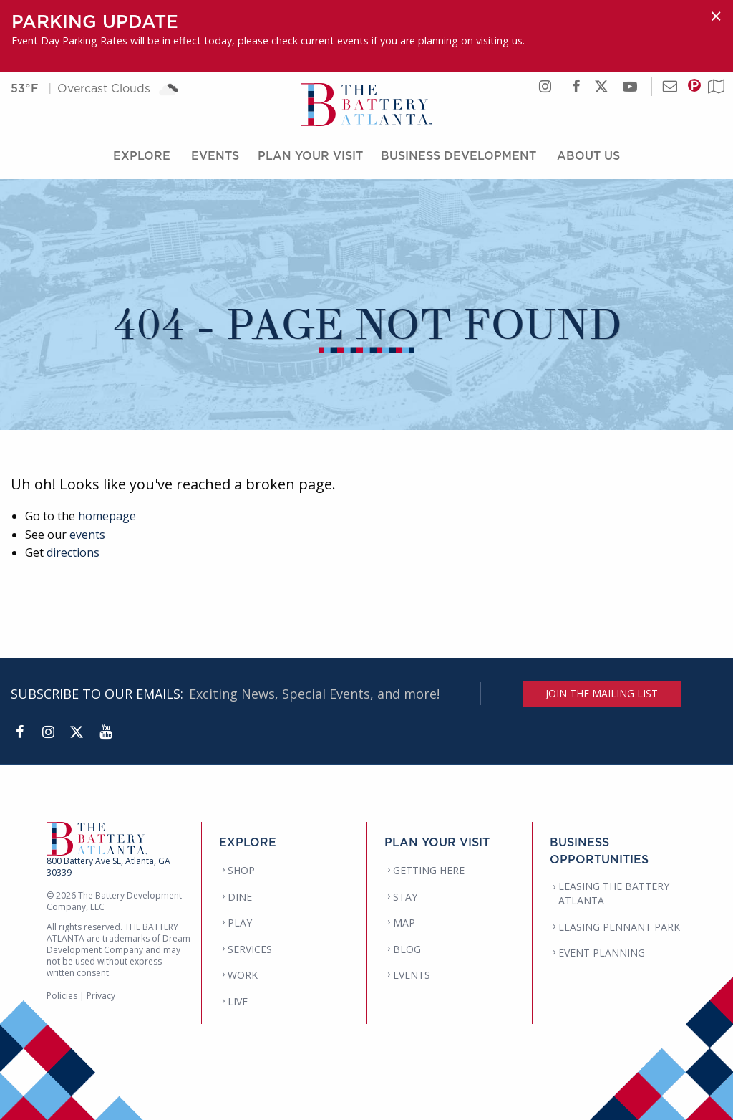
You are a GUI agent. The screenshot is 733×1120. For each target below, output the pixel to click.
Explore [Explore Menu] (141, 159)
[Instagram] (48, 732)
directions (73, 552)
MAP (404, 922)
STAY (405, 897)
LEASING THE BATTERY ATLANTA (613, 893)
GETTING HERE (429, 870)
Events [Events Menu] (215, 159)
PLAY (240, 922)
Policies (62, 996)
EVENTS (411, 975)
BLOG (407, 949)
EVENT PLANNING (601, 952)
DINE (240, 897)
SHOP (241, 870)
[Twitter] (76, 732)
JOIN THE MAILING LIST (601, 693)
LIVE (238, 1001)
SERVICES (250, 949)
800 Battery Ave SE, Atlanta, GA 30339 (108, 867)
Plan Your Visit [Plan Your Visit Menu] (310, 159)
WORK (243, 975)
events (87, 534)
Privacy (101, 996)
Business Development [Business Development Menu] (458, 159)
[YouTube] (105, 732)
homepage (107, 516)
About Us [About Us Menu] (588, 159)
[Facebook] (19, 732)
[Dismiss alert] (716, 16)
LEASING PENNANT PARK (619, 927)
